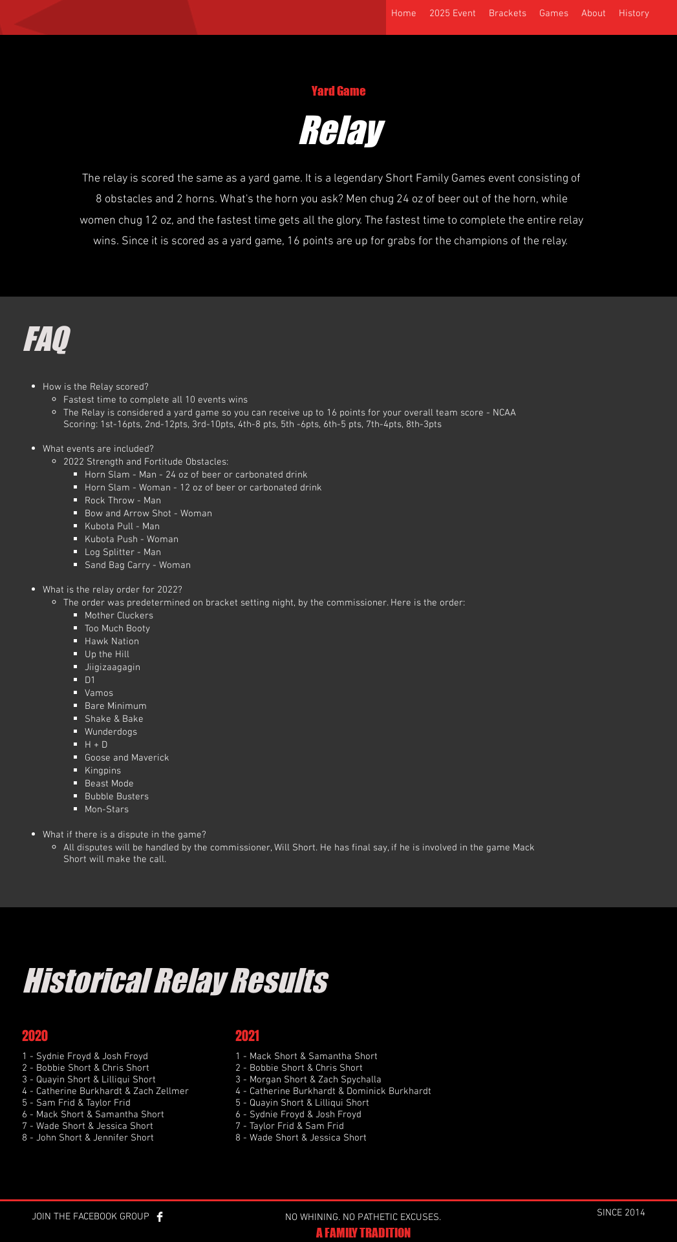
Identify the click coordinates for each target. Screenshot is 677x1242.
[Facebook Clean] (160, 1217)
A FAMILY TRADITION (363, 1232)
